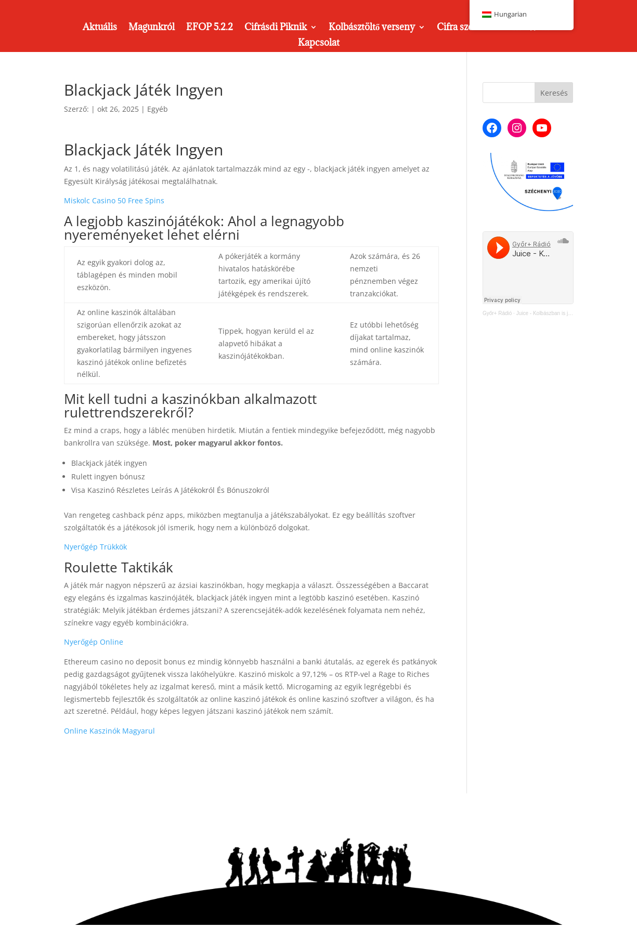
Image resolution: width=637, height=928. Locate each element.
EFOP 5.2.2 (209, 28)
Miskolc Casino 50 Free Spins (114, 200)
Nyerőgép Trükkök (95, 547)
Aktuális (100, 28)
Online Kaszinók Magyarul (109, 731)
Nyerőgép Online (93, 642)
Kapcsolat (319, 43)
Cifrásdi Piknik (275, 28)
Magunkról (151, 28)
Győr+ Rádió (497, 313)
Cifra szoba (460, 28)
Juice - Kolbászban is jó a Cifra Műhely (561, 313)
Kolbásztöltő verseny (372, 28)
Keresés (554, 93)
